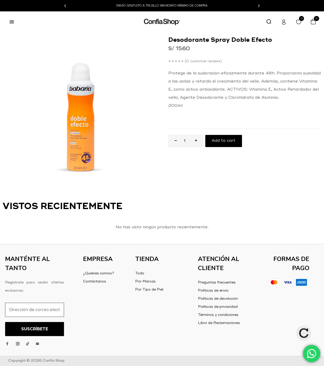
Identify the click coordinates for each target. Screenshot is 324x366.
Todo (139, 273)
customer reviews (203, 61)
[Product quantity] (184, 141)
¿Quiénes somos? (98, 273)
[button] (65, 6)
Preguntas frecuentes (217, 282)
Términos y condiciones (218, 315)
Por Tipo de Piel (149, 289)
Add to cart (224, 141)
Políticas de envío (213, 290)
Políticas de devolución (218, 298)
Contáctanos (94, 281)
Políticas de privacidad (218, 307)
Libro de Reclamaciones (219, 323)
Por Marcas (145, 281)
